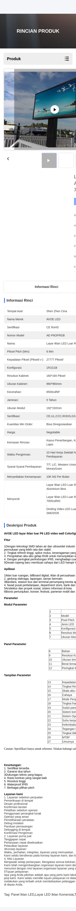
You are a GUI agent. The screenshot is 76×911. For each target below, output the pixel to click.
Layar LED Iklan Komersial (54, 898)
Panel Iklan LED (22, 898)
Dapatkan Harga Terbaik (47, 201)
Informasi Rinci (46, 287)
